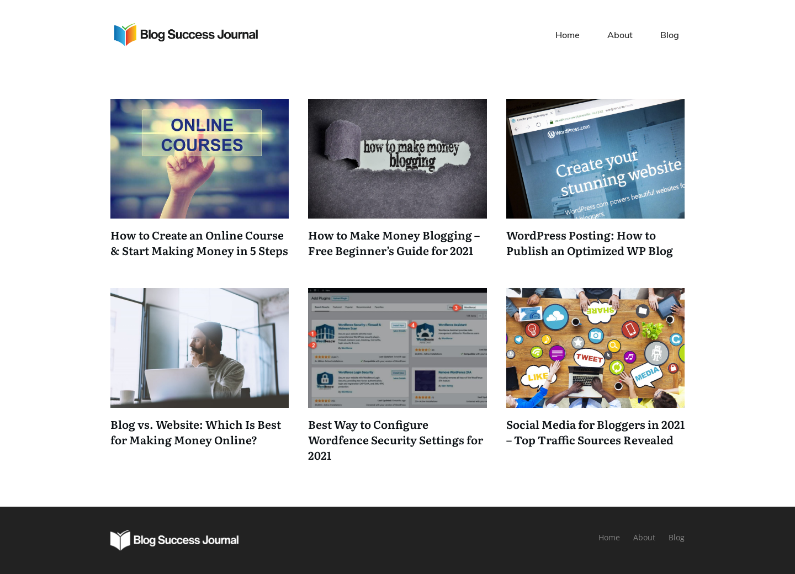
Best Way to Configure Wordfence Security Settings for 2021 (395, 439)
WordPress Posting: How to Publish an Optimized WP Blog (589, 242)
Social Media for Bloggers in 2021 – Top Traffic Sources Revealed (595, 432)
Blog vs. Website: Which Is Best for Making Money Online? (195, 432)
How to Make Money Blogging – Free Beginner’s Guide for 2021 (394, 242)
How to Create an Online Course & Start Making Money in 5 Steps (199, 242)
